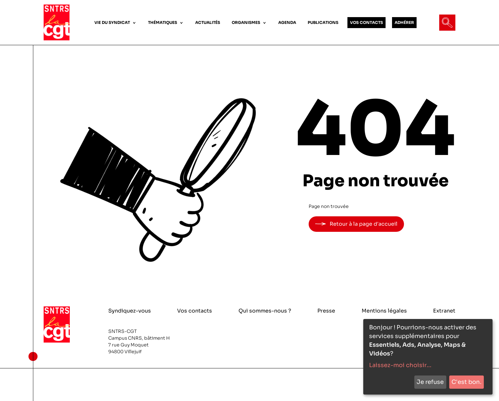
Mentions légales (384, 310)
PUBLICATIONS (323, 22)
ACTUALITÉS (207, 22)
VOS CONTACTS (366, 22)
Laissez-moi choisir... (400, 365)
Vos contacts (194, 310)
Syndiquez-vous (129, 310)
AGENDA (287, 22)
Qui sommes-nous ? (265, 310)
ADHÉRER (404, 22)
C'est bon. (466, 382)
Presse (326, 310)
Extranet (444, 310)
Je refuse (430, 382)
